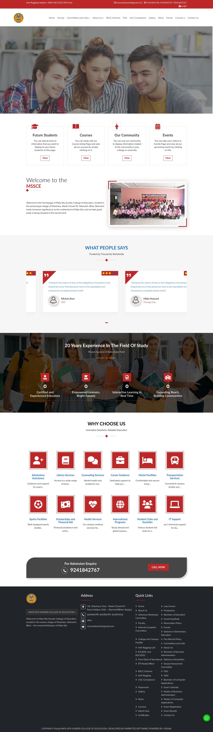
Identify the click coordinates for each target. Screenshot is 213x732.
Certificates (142, 715)
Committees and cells (78, 18)
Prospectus (168, 610)
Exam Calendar (170, 687)
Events (169, 18)
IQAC (165, 675)
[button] (106, 322)
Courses (180, 18)
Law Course (168, 606)
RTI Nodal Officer (145, 663)
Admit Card (142, 711)
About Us (98, 18)
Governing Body (170, 619)
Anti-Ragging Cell (145, 647)
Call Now (158, 567)
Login (183, 6)
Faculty (60, 18)
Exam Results (169, 711)
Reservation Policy (171, 623)
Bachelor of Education (173, 614)
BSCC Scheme (113, 18)
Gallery (152, 18)
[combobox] (52, 612)
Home (52, 18)
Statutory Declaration (172, 659)
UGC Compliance (137, 18)
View (45, 158)
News (161, 18)
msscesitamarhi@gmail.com (128, 2)
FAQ (125, 18)
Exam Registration (171, 707)
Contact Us (193, 18)
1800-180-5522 (55, 2)
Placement (142, 687)
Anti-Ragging (143, 675)
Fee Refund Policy (171, 639)
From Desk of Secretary (148, 659)
